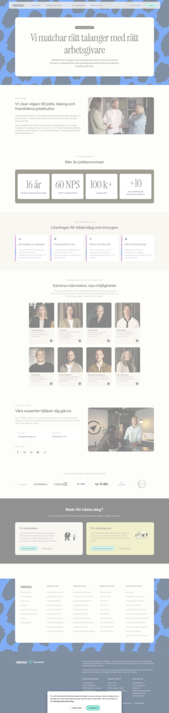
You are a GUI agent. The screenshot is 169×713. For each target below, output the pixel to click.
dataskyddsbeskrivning (63, 701)
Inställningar (77, 708)
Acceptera (93, 708)
